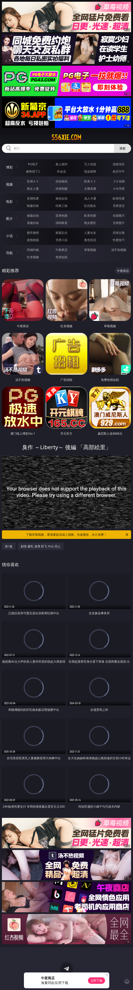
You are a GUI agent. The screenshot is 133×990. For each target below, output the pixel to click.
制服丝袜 (33, 206)
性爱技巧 (119, 240)
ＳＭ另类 (119, 188)
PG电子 (33, 164)
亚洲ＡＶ (33, 181)
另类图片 (119, 223)
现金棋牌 (90, 171)
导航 (9, 252)
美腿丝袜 (33, 223)
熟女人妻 (33, 188)
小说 (9, 235)
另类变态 (119, 206)
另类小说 (61, 240)
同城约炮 (33, 250)
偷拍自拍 (61, 198)
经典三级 (61, 206)
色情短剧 (61, 257)
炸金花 (61, 171)
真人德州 (61, 164)
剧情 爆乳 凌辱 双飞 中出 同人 (40, 546)
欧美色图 (90, 215)
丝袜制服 (61, 188)
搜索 (123, 148)
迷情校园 (33, 240)
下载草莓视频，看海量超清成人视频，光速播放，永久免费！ (77, 534)
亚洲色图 (61, 215)
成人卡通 (90, 198)
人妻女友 (90, 233)
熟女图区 (90, 223)
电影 (9, 201)
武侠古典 (119, 233)
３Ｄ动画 (119, 181)
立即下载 (96, 980)
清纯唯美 (61, 223)
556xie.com (66, 137)
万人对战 (90, 164)
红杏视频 (33, 257)
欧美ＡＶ (90, 181)
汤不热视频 (118, 250)
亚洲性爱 (33, 198)
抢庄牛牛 (119, 171)
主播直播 (90, 188)
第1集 (9, 546)
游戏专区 (119, 164)
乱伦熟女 (90, 206)
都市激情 (33, 233)
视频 (9, 184)
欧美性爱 (119, 198)
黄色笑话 (90, 240)
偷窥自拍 (33, 215)
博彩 (9, 167)
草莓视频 (90, 250)
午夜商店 (61, 250)
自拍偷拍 (61, 181)
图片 (9, 218)
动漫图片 (119, 215)
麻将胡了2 (33, 171)
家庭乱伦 (61, 233)
